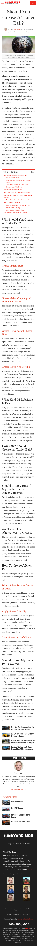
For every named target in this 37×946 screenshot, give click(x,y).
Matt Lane (17, 29)
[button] (2, 3)
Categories (10, 844)
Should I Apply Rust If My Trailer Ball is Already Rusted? (18, 196)
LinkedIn (19, 874)
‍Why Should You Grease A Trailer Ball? (16, 175)
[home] (12, 2)
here (29, 869)
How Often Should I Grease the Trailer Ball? (17, 192)
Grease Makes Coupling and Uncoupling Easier (18, 181)
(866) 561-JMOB (18, 924)
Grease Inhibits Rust (12, 178)
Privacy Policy (15, 909)
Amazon (27, 928)
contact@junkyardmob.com (25, 919)
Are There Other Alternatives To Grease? (16, 200)
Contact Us (26, 844)
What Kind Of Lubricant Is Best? (13, 189)
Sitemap (7, 909)
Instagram (13, 874)
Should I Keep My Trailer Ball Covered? (16, 213)
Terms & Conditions (26, 909)
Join (33, 3)
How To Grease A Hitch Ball (12, 203)
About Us (18, 844)
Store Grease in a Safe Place (15, 210)
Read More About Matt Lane (19, 789)
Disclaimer (18, 911)
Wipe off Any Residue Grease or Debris (18, 205)
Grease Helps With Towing (14, 187)
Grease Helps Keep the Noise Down (17, 184)
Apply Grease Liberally (13, 208)
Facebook (6, 874)
